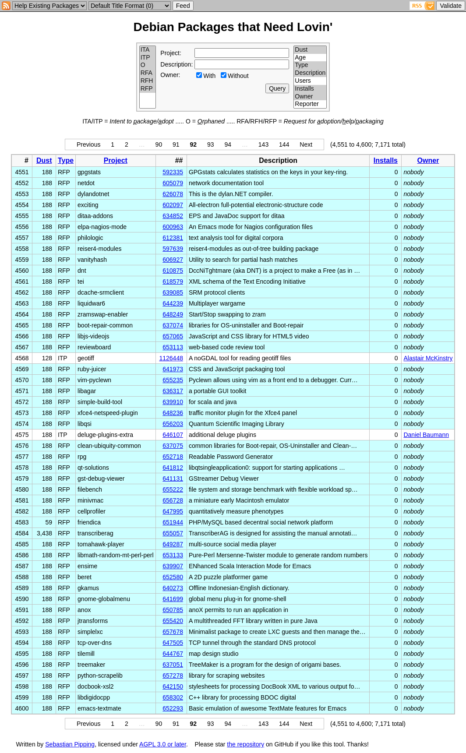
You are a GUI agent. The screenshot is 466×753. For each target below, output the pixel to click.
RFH (148, 81)
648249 (172, 314)
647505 (172, 642)
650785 (172, 609)
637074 (172, 325)
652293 (172, 708)
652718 (172, 456)
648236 (172, 412)
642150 (172, 686)
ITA (148, 50)
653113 (172, 347)
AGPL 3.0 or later (162, 744)
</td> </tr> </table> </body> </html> (412, 744)
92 (193, 144)
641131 (172, 478)
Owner (310, 97)
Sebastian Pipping (70, 744)
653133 (172, 555)
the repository (245, 744)
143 (263, 144)
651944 (172, 522)
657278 (172, 675)
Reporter (310, 104)
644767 (172, 653)
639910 (172, 401)
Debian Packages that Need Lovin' (233, 27)
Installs (310, 89)
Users (310, 81)
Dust (310, 50)
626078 (172, 193)
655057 (172, 533)
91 (176, 144)
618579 (172, 281)
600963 (172, 226)
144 (284, 144)
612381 (172, 237)
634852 (172, 215)
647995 (172, 511)
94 (227, 144)
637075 (172, 445)
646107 (172, 434)
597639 (172, 248)
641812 (172, 467)
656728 (172, 500)
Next (306, 144)
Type (310, 65)
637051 (172, 664)
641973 (172, 369)
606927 (172, 259)
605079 (172, 182)
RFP (148, 89)
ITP (148, 58)
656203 (172, 423)
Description (310, 73)
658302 (172, 697)
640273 (172, 587)
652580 (172, 577)
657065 (172, 336)
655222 (172, 489)
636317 (172, 390)
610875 (172, 270)
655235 (172, 380)
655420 (172, 620)
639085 (172, 292)
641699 (172, 598)
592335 (172, 172)
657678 (172, 631)
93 (210, 144)
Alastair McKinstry (427, 358)
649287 (172, 544)
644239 (172, 303)
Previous (88, 144)
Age (310, 58)
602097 (172, 204)
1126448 (171, 358)
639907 (172, 566)
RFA (148, 73)
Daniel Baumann (426, 434)
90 (158, 144)
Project (115, 160)
